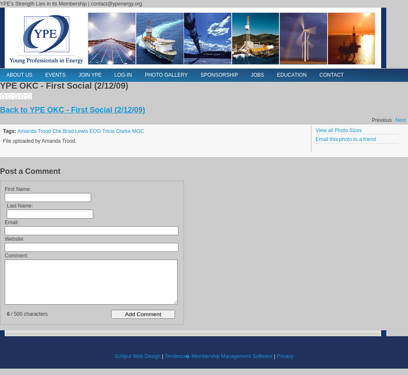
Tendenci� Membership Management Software (218, 356)
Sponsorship (219, 75)
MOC (138, 131)
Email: (12, 222)
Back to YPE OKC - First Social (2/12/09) (72, 110)
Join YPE (89, 75)
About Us (19, 75)
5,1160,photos (29, 96)
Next (400, 120)
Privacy (285, 356)
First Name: (18, 189)
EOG (95, 131)
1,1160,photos (3, 96)
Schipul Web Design (138, 356)
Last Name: (20, 206)
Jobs (257, 75)
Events (55, 75)
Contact (331, 75)
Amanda (27, 131)
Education (292, 75)
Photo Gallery (166, 75)
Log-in (123, 75)
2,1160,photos (9, 96)
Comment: (16, 256)
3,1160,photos (16, 96)
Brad (68, 131)
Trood (44, 131)
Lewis (81, 131)
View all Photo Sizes (339, 130)
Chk (56, 131)
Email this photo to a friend (346, 139)
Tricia (108, 131)
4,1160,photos (22, 96)
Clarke (123, 131)
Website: (14, 239)
